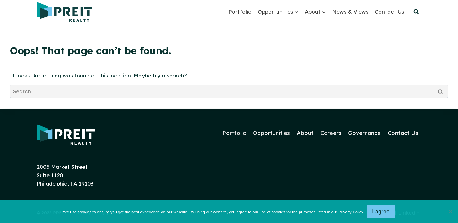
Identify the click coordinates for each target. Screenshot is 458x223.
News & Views (350, 11)
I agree (380, 211)
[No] (450, 211)
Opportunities (271, 133)
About (305, 133)
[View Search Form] (416, 11)
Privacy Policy (350, 212)
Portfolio (240, 11)
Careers (330, 133)
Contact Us (389, 11)
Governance (364, 133)
